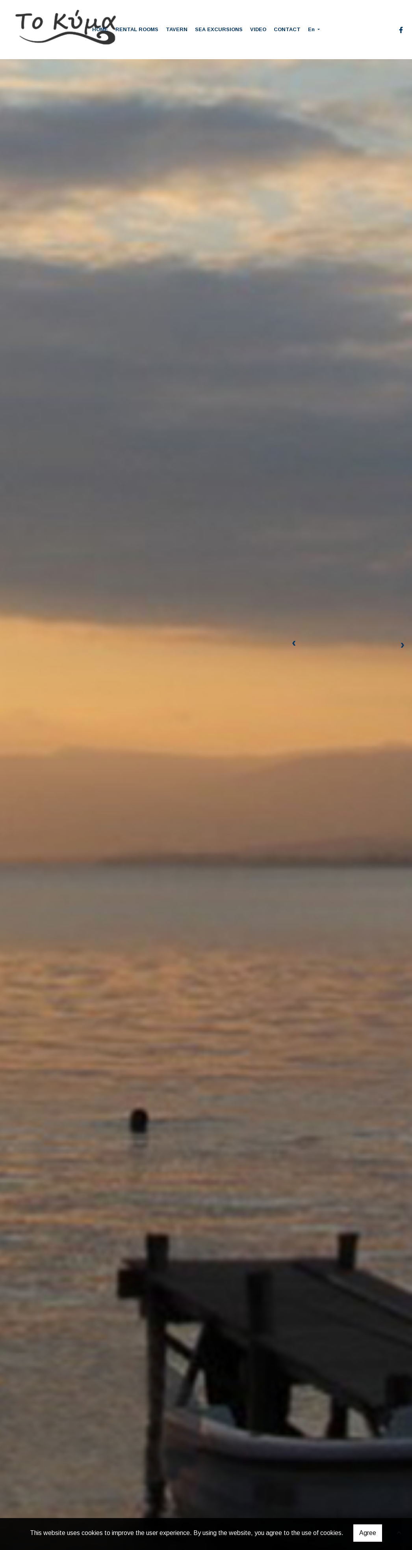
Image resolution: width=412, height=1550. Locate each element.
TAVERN (176, 29)
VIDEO (258, 29)
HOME (100, 29)
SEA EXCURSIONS (219, 29)
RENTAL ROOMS (136, 29)
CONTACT (287, 29)
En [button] (312, 29)
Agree (367, 1532)
